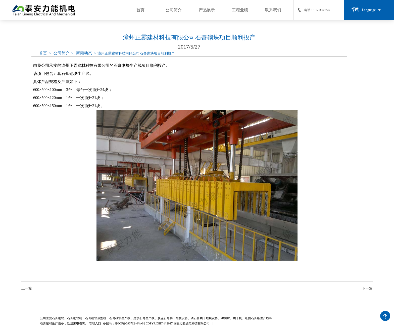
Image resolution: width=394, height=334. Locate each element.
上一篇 (26, 288)
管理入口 (95, 323)
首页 (43, 53)
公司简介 (62, 53)
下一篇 (367, 288)
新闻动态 (84, 53)
